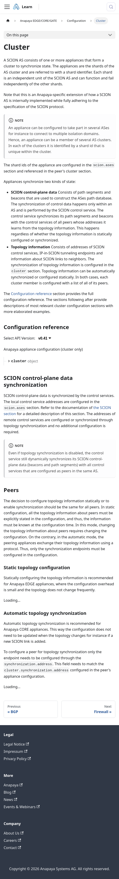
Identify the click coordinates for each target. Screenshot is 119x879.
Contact (12, 847)
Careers (12, 840)
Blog (9, 792)
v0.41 (42, 338)
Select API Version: (19, 338)
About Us (13, 833)
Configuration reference (31, 293)
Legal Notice (16, 744)
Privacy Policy (17, 758)
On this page (17, 34)
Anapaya (13, 785)
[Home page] (8, 20)
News (10, 799)
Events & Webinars (22, 806)
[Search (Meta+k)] (111, 6)
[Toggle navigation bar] (7, 6)
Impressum (15, 751)
